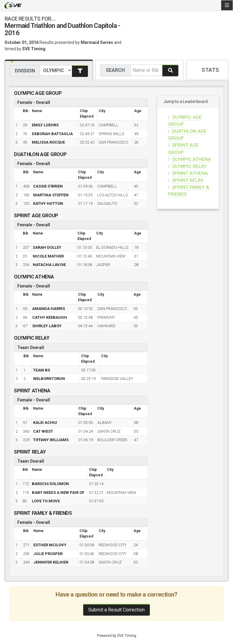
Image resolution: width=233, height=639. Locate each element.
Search (115, 70)
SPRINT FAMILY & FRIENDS (43, 513)
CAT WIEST (43, 431)
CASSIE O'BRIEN (48, 186)
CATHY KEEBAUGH (49, 317)
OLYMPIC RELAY (189, 166)
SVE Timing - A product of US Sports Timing (13, 5)
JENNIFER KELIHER (50, 562)
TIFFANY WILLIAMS (51, 440)
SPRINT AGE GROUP (36, 215)
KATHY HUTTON (48, 203)
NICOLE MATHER (48, 256)
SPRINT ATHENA (190, 173)
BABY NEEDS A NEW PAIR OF (58, 492)
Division (25, 71)
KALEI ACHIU (45, 422)
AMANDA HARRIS (48, 308)
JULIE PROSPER (47, 553)
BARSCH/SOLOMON (50, 483)
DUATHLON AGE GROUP (40, 154)
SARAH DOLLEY (47, 247)
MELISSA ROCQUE (48, 142)
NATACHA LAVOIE (49, 264)
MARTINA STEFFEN (51, 195)
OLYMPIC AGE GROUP (38, 93)
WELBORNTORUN (49, 378)
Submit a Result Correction (116, 610)
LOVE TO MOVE (46, 501)
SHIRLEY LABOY (47, 326)
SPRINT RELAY (188, 180)
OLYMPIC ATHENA (191, 159)
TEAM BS (41, 370)
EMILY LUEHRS (45, 125)
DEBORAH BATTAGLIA (52, 133)
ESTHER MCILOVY (49, 545)
